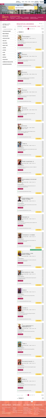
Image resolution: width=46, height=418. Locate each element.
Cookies (35, 411)
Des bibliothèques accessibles (39, 409)
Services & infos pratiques (6, 407)
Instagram (14, 408)
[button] (45, 1)
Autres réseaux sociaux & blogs (18, 410)
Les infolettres (15, 411)
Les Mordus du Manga (27, 412)
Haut (32, 401)
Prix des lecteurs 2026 (26, 410)
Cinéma (3, 410)
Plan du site (36, 414)
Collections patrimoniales (6, 412)
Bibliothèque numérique (6, 413)
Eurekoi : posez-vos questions (17, 412)
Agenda (3, 408)
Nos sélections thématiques (27, 409)
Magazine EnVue (36, 408)
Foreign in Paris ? (36, 410)
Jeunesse (3, 411)
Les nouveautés (25, 407)
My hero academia (20, 40)
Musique (3, 409)
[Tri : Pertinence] (21, 32)
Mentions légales (36, 413)
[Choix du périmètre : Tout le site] (11, 8)
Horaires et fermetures (27, 408)
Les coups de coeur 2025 (27, 411)
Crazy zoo (19, 58)
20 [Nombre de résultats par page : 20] (42, 28)
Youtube (14, 409)
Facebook (14, 407)
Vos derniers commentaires (27, 413)
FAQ (34, 407)
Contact (37, 407)
